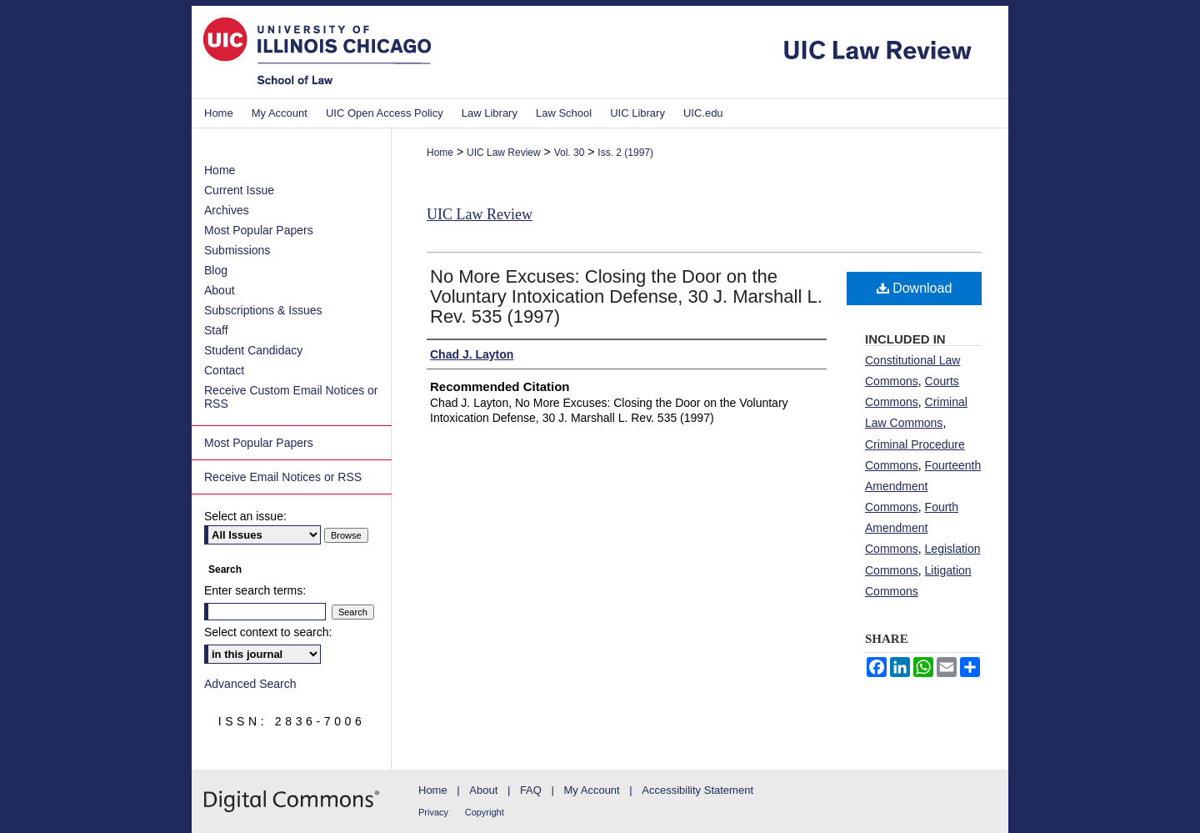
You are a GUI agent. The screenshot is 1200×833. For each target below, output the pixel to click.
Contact (224, 370)
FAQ (531, 790)
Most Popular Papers (258, 230)
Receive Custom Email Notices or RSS (291, 397)
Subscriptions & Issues (263, 310)
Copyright (484, 812)
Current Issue (239, 190)
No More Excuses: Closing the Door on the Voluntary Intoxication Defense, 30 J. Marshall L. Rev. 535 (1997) (626, 296)
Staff (216, 330)
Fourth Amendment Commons (911, 527)
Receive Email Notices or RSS (283, 477)
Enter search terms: (255, 590)
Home (440, 152)
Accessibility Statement (697, 790)
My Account (592, 790)
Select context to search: (268, 632)
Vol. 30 (569, 152)
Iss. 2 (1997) (625, 152)
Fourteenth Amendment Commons (923, 486)
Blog (216, 270)
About (219, 290)
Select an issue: (245, 516)
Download (914, 288)
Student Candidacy (253, 350)
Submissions (237, 250)
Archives (226, 210)
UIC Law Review (504, 152)
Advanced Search (250, 683)
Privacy (433, 812)
